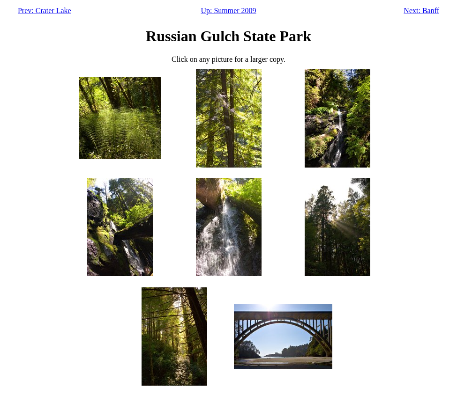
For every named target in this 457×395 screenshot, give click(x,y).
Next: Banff (421, 11)
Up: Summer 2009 (228, 11)
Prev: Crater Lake (44, 11)
